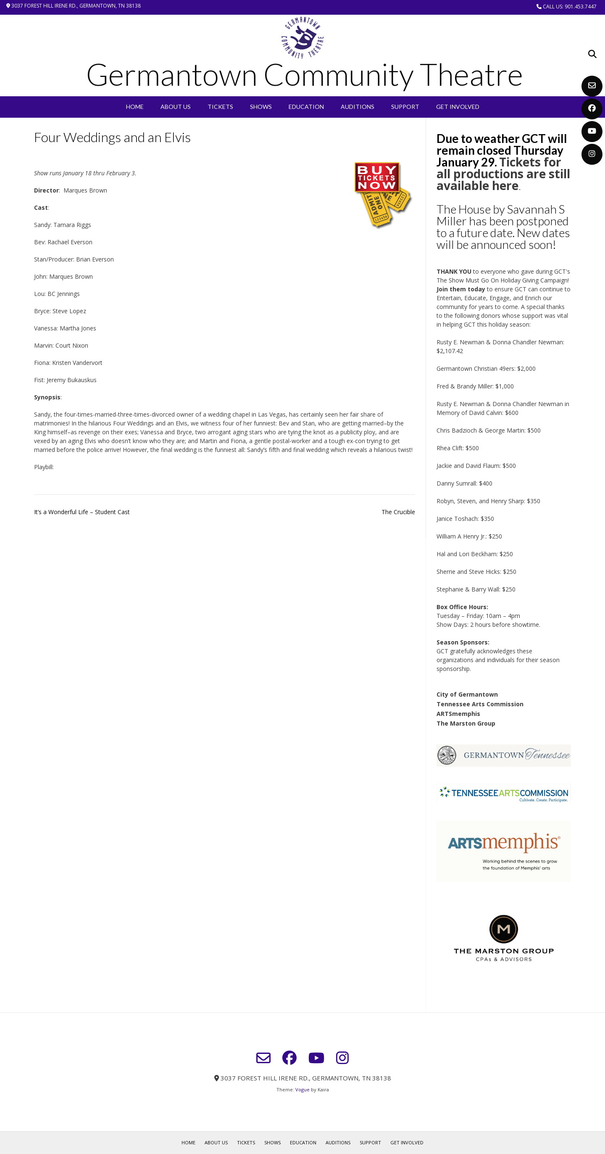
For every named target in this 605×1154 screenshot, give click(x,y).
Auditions (357, 106)
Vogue (302, 1089)
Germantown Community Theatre (304, 74)
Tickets (220, 106)
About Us (175, 106)
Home (135, 106)
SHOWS (261, 106)
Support (405, 106)
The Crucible (398, 512)
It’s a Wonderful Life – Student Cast (82, 512)
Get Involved (457, 106)
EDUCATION (306, 106)
